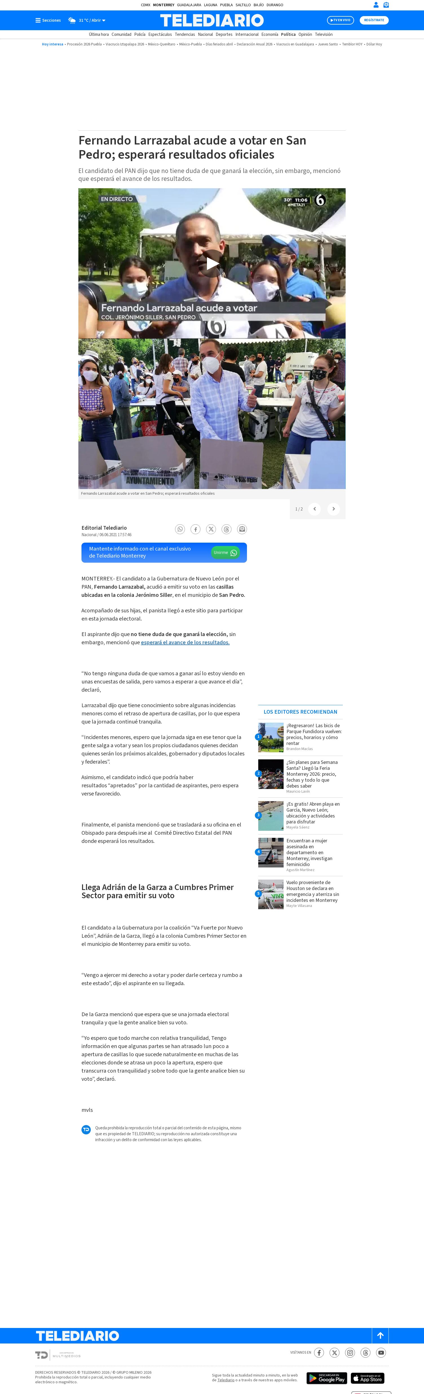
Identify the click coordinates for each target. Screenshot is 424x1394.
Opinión (305, 35)
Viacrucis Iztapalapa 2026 (125, 44)
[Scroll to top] (380, 1335)
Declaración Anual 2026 (254, 44)
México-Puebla (190, 44)
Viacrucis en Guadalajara (295, 44)
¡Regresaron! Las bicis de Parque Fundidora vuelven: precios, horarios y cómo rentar (314, 734)
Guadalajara (189, 5)
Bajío (259, 5)
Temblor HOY (352, 44)
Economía (269, 35)
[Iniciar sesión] (376, 5)
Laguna (210, 5)
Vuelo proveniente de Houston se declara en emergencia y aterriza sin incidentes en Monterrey (312, 891)
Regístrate (374, 20)
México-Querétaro (161, 44)
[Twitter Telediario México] (334, 1353)
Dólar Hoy (374, 44)
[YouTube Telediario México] (381, 1353)
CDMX (145, 5)
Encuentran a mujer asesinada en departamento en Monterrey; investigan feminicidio (309, 852)
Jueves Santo (328, 44)
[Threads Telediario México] (365, 1353)
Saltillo (243, 5)
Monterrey (163, 5)
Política (288, 35)
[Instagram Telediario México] (350, 1353)
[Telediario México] (211, 20)
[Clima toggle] (85, 20)
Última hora (99, 35)
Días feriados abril (219, 44)
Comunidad (121, 35)
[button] (180, 529)
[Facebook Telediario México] (319, 1353)
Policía (139, 35)
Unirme (221, 552)
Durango (275, 5)
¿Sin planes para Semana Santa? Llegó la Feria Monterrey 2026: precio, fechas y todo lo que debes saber (312, 774)
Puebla (226, 5)
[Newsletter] (386, 6)
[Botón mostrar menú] (49, 20)
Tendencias (185, 35)
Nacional (205, 35)
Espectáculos (160, 35)
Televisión (324, 35)
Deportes (224, 35)
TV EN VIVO (341, 20)
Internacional (247, 35)
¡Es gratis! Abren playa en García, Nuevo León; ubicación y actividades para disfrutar (313, 813)
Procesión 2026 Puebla (84, 44)
